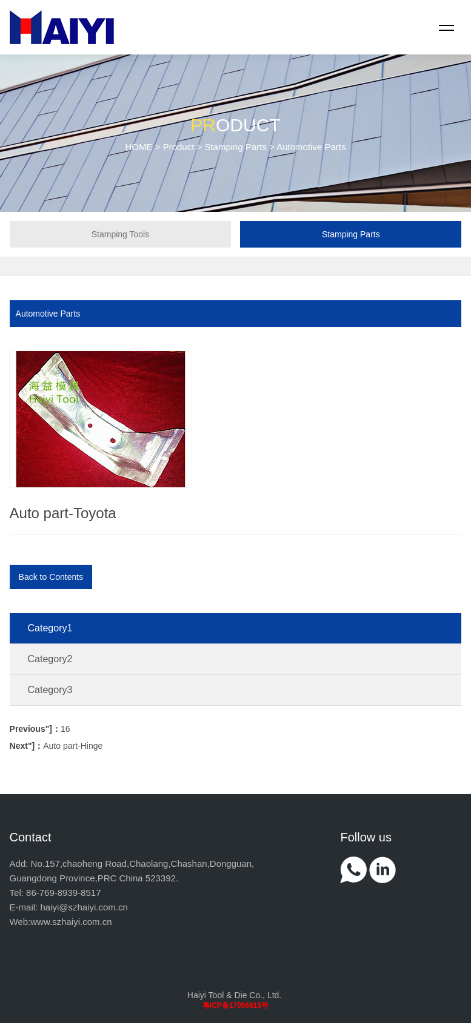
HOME (139, 147)
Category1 (50, 628)
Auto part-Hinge (56, 746)
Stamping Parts (235, 147)
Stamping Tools (120, 234)
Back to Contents (51, 577)
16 (40, 729)
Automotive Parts (48, 313)
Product (179, 147)
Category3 (50, 690)
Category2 (50, 659)
